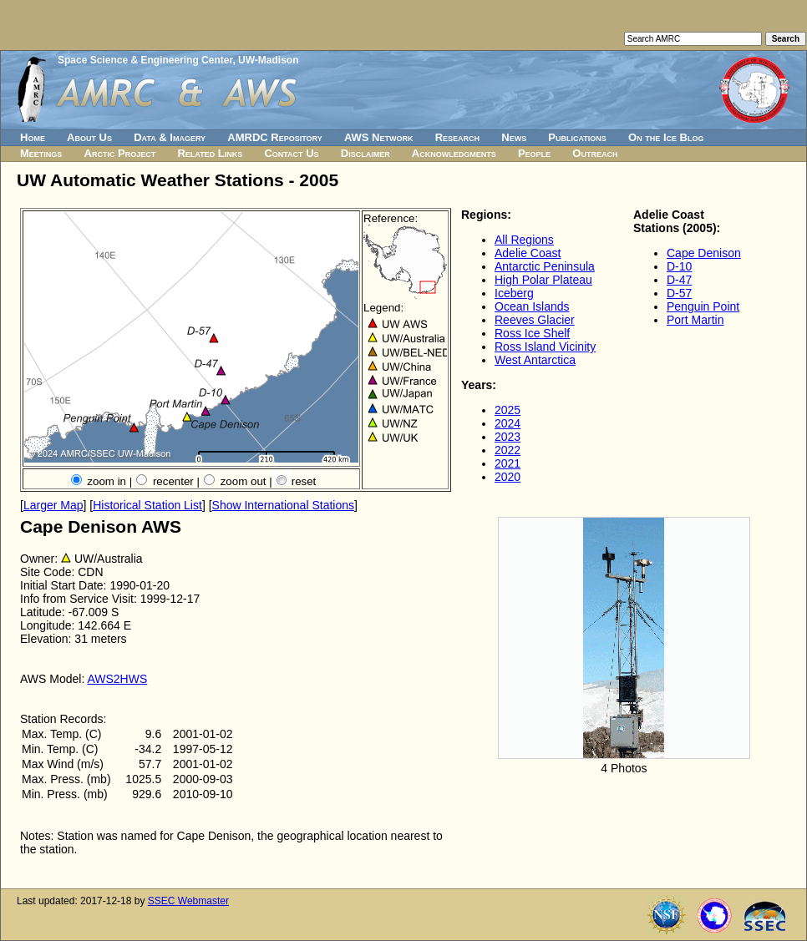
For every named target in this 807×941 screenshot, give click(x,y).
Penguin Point (703, 306)
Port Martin (695, 319)
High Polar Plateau (543, 279)
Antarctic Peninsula (545, 266)
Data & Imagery (170, 137)
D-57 (679, 293)
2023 (507, 436)
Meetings (41, 153)
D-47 (679, 279)
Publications (577, 137)
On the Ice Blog (665, 137)
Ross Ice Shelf (532, 333)
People (534, 153)
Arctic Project (120, 153)
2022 (507, 450)
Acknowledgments (454, 153)
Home (32, 137)
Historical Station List (147, 505)
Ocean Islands (532, 306)
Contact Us (291, 153)
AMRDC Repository (274, 137)
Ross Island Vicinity (545, 346)
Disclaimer (365, 153)
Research (457, 137)
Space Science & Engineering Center (145, 60)
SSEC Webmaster (188, 901)
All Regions (524, 239)
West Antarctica (535, 360)
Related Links (209, 153)
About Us (89, 137)
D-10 (679, 266)
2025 (507, 410)
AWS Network (379, 137)
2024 (507, 423)
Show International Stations (283, 505)
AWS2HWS (117, 679)
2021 (507, 463)
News (513, 137)
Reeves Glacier (535, 319)
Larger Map (53, 505)
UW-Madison (268, 60)
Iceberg (514, 293)
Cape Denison (704, 253)
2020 (507, 476)
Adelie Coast (528, 253)
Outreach (594, 153)
